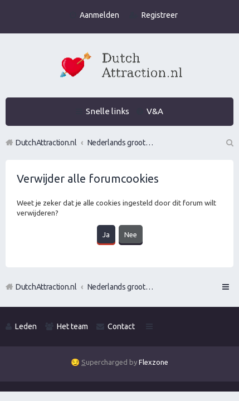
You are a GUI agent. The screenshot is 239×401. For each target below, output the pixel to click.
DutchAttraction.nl (46, 286)
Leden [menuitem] (26, 326)
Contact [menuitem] (121, 326)
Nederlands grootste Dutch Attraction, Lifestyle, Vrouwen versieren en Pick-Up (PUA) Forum (120, 286)
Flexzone (153, 362)
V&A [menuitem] (155, 111)
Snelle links (107, 111)
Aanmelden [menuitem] (99, 15)
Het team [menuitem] (72, 326)
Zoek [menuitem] (229, 142)
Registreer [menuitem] (160, 15)
